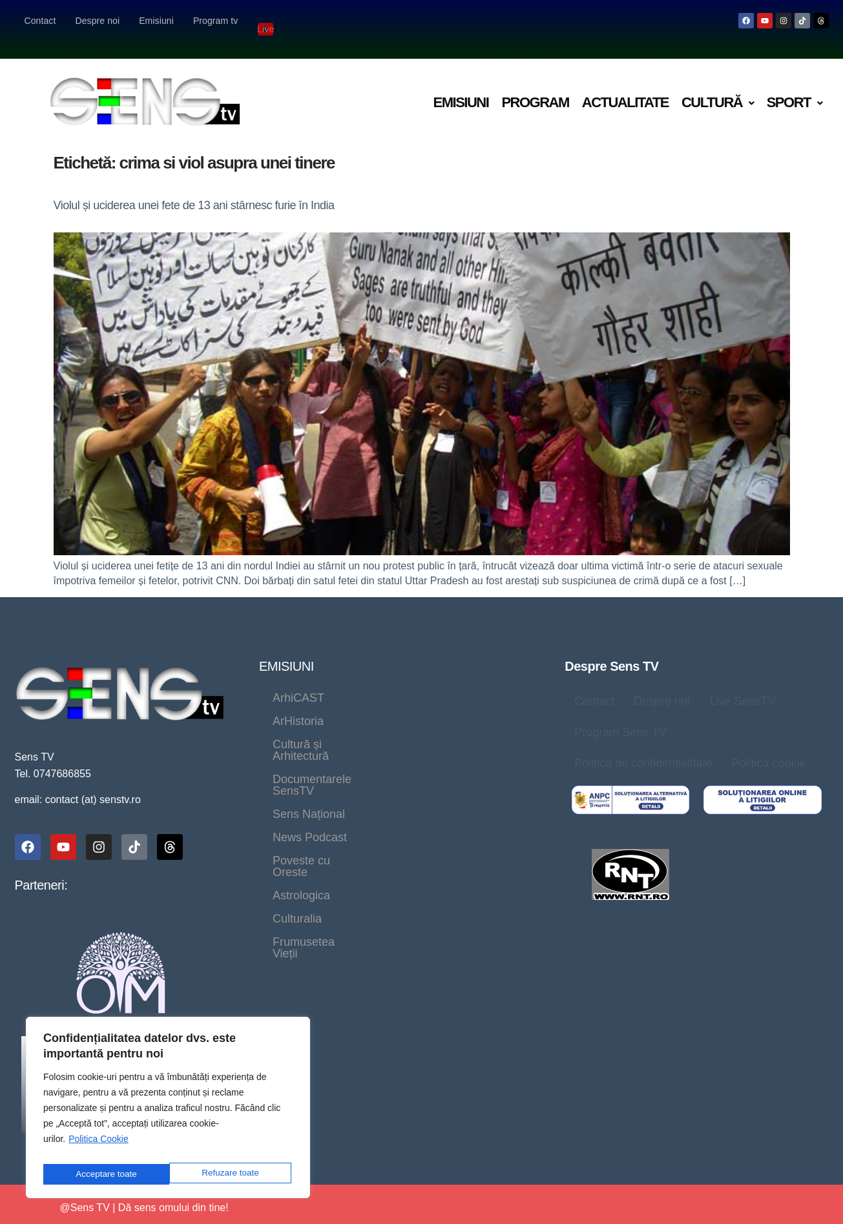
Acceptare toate (230, 1173)
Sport (794, 85)
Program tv (215, 20)
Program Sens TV (620, 715)
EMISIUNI (286, 649)
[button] (717, 86)
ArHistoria (376, 681)
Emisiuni (156, 20)
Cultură (718, 85)
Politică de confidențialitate (643, 746)
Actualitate (625, 85)
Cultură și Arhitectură (326, 704)
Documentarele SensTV (334, 727)
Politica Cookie (98, 1145)
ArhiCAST (298, 681)
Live (267, 20)
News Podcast (310, 750)
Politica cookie (768, 746)
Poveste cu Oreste (422, 750)
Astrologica (301, 774)
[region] (168, 1110)
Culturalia (381, 774)
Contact (40, 20)
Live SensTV (742, 684)
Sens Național (459, 727)
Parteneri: (41, 868)
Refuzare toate (103, 1173)
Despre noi (97, 20)
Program (534, 85)
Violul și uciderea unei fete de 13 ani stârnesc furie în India (194, 188)
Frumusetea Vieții (478, 774)
